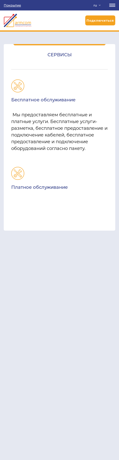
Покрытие (12, 5)
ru (95, 5)
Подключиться (100, 20)
